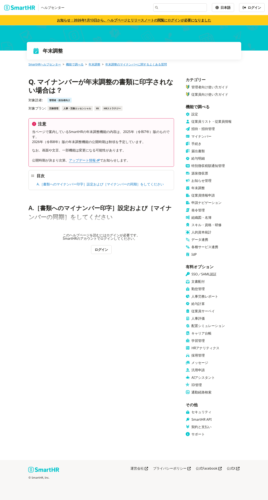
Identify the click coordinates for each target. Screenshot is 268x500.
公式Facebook (209, 469)
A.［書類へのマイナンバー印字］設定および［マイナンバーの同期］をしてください (100, 184)
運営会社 (139, 469)
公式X (233, 469)
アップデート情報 (84, 160)
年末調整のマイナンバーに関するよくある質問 (136, 64)
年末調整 (94, 64)
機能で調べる (75, 64)
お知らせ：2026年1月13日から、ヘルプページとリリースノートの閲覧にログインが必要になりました (134, 20)
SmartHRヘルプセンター (44, 64)
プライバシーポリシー (172, 469)
